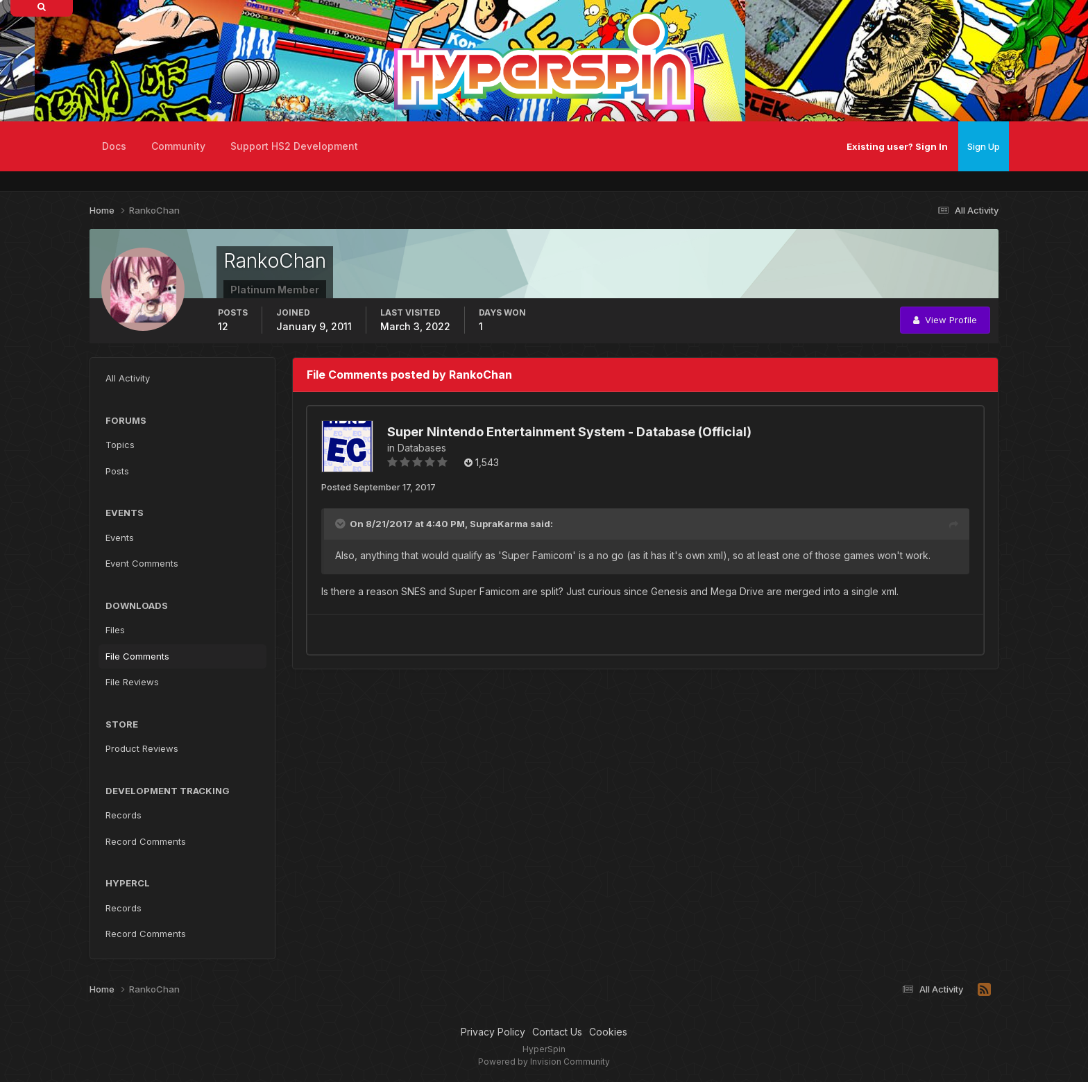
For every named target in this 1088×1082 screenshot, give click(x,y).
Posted (378, 486)
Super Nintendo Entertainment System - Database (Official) (569, 431)
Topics (120, 444)
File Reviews (132, 681)
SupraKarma (499, 523)
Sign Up (983, 146)
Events (119, 537)
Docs (114, 146)
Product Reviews (141, 748)
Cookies (608, 1032)
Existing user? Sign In (897, 146)
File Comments (137, 656)
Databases (422, 448)
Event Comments (141, 563)
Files (115, 629)
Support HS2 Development (294, 146)
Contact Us (557, 1032)
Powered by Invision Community (544, 1061)
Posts (117, 470)
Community (178, 146)
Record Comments (145, 841)
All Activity (127, 378)
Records (123, 815)
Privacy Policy (493, 1032)
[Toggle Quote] (341, 523)
